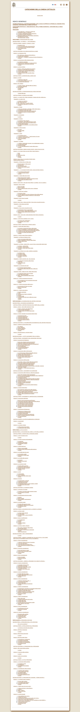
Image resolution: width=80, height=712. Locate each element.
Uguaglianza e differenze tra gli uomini (25, 505)
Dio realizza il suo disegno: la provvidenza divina (27, 124)
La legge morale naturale (23, 512)
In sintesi (19, 49)
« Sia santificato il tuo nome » (24, 696)
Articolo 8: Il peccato (17, 478)
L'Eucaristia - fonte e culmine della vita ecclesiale (28, 361)
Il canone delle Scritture (22, 71)
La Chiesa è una (21, 252)
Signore (19, 156)
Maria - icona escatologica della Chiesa (26, 275)
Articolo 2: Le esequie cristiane (19, 425)
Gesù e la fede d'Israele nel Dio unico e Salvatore (28, 188)
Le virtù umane (21, 473)
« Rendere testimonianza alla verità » (25, 599)
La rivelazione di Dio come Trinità (24, 109)
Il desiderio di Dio (21, 45)
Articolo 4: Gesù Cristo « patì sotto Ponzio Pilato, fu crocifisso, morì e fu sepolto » (29, 182)
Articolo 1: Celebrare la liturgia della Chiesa (22, 324)
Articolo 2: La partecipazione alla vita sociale (22, 495)
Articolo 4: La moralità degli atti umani (21, 452)
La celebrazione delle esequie (24, 427)
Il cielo (19, 293)
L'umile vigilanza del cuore (23, 671)
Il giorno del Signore (22, 558)
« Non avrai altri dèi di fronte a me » (25, 544)
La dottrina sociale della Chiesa (24, 590)
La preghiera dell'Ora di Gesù (24, 674)
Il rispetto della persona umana (24, 504)
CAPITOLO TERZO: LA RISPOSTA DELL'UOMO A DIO (24, 75)
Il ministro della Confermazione (24, 356)
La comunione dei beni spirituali (24, 267)
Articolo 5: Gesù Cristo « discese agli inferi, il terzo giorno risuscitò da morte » (29, 202)
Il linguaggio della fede (22, 86)
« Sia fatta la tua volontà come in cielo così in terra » (28, 698)
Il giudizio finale (21, 296)
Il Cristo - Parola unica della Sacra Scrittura (26, 68)
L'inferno (19, 295)
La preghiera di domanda (23, 640)
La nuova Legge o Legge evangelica (25, 514)
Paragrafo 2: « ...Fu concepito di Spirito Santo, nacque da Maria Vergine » (29, 169)
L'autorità (20, 497)
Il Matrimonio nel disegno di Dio (24, 411)
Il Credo (19, 89)
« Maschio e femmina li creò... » (24, 580)
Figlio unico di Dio (21, 155)
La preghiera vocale (22, 663)
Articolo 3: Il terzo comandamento (20, 555)
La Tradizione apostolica (23, 61)
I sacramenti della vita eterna (23, 319)
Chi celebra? (20, 326)
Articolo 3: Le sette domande (19, 694)
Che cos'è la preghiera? (22, 624)
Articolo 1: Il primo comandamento (20, 540)
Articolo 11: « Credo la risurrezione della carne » (23, 284)
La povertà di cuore (22, 616)
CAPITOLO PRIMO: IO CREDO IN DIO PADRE (23, 95)
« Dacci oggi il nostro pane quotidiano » (26, 699)
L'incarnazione (21, 164)
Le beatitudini (20, 441)
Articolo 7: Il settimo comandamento (20, 586)
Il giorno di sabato (21, 557)
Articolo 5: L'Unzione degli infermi (20, 387)
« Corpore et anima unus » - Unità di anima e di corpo (29, 136)
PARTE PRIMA (16, 39)
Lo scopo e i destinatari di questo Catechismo (27, 33)
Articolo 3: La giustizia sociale (19, 502)
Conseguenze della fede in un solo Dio (26, 104)
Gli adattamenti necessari (23, 36)
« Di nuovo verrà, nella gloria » (24, 220)
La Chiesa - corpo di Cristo (23, 247)
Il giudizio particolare (22, 292)
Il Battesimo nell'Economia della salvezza (26, 343)
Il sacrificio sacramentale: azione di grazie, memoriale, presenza (31, 365)
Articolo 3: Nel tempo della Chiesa (20, 637)
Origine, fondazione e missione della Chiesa (27, 240)
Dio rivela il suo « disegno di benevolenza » (26, 55)
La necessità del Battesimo (23, 347)
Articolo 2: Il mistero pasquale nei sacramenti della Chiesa (25, 313)
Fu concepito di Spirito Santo (23, 171)
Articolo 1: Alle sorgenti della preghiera (21, 648)
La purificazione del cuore (23, 608)
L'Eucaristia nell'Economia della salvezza (26, 363)
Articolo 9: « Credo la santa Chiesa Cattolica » (22, 235)
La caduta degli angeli (22, 144)
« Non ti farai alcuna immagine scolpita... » (26, 545)
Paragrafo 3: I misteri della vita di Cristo (22, 175)
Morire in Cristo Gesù (22, 287)
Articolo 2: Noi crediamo (18, 83)
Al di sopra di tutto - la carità (23, 37)
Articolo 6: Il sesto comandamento (20, 578)
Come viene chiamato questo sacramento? (26, 342)
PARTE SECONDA (17, 301)
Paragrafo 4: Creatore (18, 118)
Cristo (19, 154)
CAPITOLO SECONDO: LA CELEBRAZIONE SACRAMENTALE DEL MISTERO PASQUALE (32, 322)
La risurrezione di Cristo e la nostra (25, 286)
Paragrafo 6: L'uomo (18, 133)
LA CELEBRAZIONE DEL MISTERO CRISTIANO (31, 301)
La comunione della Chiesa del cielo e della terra (28, 268)
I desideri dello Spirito (22, 615)
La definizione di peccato (23, 481)
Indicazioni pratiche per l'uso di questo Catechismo (28, 35)
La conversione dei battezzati (24, 376)
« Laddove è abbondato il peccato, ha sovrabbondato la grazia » (31, 143)
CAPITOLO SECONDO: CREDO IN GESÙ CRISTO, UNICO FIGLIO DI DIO (28, 149)
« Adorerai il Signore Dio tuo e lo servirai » (26, 542)
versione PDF (40, 15)
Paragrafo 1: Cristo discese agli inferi (21, 204)
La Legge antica (21, 513)
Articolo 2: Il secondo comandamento (20, 548)
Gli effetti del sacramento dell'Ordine (25, 406)
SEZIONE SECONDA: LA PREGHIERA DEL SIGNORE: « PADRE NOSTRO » (28, 677)
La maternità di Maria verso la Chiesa (25, 273)
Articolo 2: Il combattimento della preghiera (22, 668)
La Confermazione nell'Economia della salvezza (27, 352)
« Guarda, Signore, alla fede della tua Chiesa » (27, 85)
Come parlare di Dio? (22, 48)
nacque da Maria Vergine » (19, 160)
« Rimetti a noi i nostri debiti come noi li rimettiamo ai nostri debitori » (32, 700)
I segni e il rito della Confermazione (25, 353)
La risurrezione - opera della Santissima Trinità (27, 210)
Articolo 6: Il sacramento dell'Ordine (20, 398)
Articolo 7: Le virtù (17, 471)
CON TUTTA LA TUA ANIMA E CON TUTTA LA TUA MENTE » (26, 538)
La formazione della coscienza (24, 466)
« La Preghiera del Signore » (23, 682)
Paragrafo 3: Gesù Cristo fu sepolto (21, 198)
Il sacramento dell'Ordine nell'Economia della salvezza (29, 401)
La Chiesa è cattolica (22, 254)
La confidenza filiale (22, 672)
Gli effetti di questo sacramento (24, 382)
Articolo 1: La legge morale (18, 511)
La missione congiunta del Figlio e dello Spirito (27, 228)
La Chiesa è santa (21, 253)
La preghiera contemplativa (23, 665)
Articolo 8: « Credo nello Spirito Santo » (21, 226)
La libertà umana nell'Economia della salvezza (27, 449)
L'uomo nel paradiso (22, 138)
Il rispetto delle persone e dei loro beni (25, 589)
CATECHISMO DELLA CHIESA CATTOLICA (40, 9)
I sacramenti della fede (22, 317)
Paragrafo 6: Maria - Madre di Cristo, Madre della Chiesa (25, 271)
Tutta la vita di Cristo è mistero (24, 177)
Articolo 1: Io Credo (17, 77)
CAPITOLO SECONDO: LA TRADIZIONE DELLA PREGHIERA (26, 646)
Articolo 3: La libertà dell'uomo (19, 446)
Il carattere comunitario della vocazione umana (27, 491)
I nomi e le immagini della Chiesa (24, 239)
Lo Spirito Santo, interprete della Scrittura (26, 70)
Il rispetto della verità (22, 601)
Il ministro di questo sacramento (24, 381)
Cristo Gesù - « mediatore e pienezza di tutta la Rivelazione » (30, 57)
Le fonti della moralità (22, 454)
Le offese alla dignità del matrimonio (25, 583)
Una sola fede (20, 87)
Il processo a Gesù (21, 193)
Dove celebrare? (21, 329)
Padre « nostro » (21, 690)
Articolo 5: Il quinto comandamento (20, 571)
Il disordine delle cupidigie (23, 614)
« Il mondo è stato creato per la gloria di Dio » (27, 122)
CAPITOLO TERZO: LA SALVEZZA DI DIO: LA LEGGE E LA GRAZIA (27, 509)
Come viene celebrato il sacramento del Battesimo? (28, 344)
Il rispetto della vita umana (23, 573)
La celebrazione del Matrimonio (24, 412)
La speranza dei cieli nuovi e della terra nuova (27, 297)
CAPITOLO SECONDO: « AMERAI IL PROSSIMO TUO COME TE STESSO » (29, 561)
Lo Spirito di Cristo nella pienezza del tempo (27, 231)
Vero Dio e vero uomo (22, 165)
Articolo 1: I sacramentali (18, 421)
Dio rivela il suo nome (22, 102)
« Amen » (20, 299)
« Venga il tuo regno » (22, 697)
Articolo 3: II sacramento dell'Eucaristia (21, 359)
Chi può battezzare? (22, 346)
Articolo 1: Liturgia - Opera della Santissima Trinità (23, 306)
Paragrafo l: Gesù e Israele (19, 184)
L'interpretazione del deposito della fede (26, 63)
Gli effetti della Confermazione (24, 354)
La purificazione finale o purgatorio (25, 294)
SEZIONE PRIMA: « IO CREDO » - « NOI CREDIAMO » (24, 41)
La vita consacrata (21, 262)
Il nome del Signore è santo (23, 550)
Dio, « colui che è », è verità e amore (25, 103)
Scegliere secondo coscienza (24, 467)
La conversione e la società (23, 492)
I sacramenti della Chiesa (23, 316)
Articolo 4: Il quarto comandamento (20, 562)
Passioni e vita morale (22, 461)
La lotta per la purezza (22, 609)
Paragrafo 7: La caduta (18, 141)
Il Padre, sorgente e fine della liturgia (25, 308)
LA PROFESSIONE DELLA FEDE (26, 39)
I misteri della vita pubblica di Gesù (25, 179)
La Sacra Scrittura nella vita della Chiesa (26, 72)
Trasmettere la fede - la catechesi (25, 32)
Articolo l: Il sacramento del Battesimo (21, 340)
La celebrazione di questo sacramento (25, 403)
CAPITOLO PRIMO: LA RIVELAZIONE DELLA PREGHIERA (25, 625)
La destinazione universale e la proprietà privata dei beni (29, 588)
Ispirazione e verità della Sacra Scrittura (26, 69)
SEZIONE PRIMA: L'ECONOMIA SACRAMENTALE (23, 303)
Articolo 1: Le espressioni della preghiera (21, 661)
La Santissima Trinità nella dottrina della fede (27, 110)
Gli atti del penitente (22, 380)
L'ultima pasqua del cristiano (23, 426)
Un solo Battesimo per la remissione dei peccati (27, 280)
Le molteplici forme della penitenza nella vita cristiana (28, 378)
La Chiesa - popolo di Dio (23, 246)
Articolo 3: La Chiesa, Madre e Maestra (21, 525)
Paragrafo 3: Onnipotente (19, 114)
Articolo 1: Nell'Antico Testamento (20, 629)
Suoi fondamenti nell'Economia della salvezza (27, 389)
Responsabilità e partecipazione (24, 499)
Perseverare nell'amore (22, 673)
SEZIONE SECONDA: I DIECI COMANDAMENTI (23, 533)
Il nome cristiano (21, 552)
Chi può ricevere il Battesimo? (24, 345)
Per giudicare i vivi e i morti (23, 221)
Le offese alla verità (22, 600)
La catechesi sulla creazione (23, 120)
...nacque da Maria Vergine (23, 172)
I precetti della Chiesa (22, 528)
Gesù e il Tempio (21, 187)
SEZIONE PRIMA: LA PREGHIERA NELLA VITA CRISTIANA (25, 622)
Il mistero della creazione (23, 123)
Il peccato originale (21, 145)
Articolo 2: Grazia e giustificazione (20, 517)
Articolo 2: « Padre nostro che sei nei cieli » (22, 686)
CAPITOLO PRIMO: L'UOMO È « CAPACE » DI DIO (24, 43)
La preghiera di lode (22, 643)
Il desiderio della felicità (22, 442)
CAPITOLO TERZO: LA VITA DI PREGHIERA (22, 659)
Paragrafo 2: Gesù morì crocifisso (20, 191)
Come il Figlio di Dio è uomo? (24, 166)
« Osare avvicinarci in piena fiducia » (25, 688)
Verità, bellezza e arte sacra (23, 603)
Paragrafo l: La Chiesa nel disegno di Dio (22, 237)
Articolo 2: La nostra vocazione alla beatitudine (22, 439)
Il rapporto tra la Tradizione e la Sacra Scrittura (27, 62)
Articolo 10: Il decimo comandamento (20, 612)
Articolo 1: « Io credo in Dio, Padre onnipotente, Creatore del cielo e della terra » (29, 97)
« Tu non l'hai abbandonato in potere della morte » (28, 146)
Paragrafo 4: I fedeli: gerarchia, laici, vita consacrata (24, 258)
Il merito (19, 521)
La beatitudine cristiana (22, 443)
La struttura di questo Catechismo (25, 34)
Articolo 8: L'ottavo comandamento (20, 596)
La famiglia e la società (22, 565)
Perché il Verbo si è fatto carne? (24, 163)
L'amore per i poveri (22, 593)
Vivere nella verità (21, 598)
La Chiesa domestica (22, 416)
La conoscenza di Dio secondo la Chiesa (26, 47)
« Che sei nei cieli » (22, 691)
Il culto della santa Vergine (23, 274)
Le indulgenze (20, 383)
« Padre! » (20, 689)
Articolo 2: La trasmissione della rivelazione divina (23, 60)
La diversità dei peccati (22, 482)
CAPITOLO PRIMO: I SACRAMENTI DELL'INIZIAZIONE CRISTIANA (27, 338)
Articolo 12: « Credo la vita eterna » (20, 290)
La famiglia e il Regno (22, 567)
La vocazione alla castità (23, 581)
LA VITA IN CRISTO (23, 429)
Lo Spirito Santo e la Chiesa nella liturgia (26, 310)
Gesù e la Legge (21, 186)
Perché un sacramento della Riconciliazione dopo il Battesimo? (30, 375)
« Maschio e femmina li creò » (24, 137)
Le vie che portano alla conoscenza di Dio (26, 46)
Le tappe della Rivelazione (23, 56)
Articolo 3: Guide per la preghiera (20, 656)
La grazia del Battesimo (22, 348)
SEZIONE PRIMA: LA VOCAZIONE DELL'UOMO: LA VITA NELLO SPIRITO (28, 431)
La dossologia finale (22, 703)
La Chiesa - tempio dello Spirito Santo (25, 248)
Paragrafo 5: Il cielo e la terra (20, 127)
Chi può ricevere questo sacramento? (25, 355)
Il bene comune (21, 498)
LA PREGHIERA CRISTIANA (26, 620)
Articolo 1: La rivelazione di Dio (19, 53)
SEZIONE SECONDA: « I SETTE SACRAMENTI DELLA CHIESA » (26, 336)
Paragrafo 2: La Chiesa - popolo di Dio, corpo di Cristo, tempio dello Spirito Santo (30, 244)
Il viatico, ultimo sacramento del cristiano (26, 393)
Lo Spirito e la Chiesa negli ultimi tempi (26, 232)
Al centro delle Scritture (22, 681)
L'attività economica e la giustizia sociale (26, 591)
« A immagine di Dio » (22, 135)
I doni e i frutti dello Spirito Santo (24, 475)
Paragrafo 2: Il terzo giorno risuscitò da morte (23, 207)
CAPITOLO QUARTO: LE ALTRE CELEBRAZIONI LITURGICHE (26, 419)
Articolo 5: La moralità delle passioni (20, 458)
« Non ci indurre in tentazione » (24, 701)
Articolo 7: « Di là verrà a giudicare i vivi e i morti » (23, 218)
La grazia (20, 520)
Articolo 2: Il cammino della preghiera (20, 652)
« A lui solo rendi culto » (22, 543)
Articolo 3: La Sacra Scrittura (19, 66)
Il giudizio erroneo (21, 468)
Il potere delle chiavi (22, 281)
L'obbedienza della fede (22, 79)
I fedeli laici (20, 261)
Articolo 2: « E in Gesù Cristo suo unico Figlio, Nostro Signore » (26, 151)
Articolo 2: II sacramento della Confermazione (22, 351)
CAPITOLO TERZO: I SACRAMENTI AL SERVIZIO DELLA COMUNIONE (28, 396)
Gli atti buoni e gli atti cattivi (23, 455)
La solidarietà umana (22, 506)
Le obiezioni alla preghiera (23, 670)
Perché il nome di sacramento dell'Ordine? (26, 400)
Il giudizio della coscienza (23, 465)
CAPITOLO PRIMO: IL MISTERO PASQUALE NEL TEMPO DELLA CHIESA (28, 304)
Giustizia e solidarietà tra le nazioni (25, 592)
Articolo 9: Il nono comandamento (20, 606)
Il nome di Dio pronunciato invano (24, 551)
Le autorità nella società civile (24, 568)
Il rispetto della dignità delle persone (25, 574)
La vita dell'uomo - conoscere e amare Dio (26, 31)
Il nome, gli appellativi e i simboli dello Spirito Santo (28, 229)
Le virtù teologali (21, 474)
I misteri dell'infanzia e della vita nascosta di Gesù (28, 178)
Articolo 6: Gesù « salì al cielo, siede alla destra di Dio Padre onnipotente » (28, 214)
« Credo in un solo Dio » (23, 101)
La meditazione (21, 664)
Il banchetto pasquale (22, 366)
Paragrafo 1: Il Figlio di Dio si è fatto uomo (22, 162)
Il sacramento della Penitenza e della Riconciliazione (28, 379)
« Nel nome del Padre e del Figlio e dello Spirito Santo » (29, 108)
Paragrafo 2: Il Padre (18, 107)
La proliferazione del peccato (23, 484)
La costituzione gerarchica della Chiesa (26, 260)
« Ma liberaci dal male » (22, 702)
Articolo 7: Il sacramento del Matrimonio (21, 409)
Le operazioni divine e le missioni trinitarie (26, 111)
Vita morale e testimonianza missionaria (26, 529)
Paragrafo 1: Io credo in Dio (19, 99)
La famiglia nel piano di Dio (23, 564)
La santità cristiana (21, 522)
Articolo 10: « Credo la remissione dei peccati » (23, 278)
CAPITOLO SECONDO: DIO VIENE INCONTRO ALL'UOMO (25, 51)
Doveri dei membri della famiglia (24, 566)
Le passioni (20, 460)
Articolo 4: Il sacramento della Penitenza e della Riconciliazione (26, 372)
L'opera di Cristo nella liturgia (24, 309)
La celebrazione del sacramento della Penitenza (27, 384)
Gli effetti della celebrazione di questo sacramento (28, 392)
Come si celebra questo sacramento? (25, 391)
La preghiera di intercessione (24, 641)
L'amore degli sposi (22, 582)
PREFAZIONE (16, 29)
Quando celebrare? (22, 328)
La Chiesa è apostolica (22, 255)
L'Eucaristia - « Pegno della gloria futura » (26, 367)
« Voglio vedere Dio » (22, 617)
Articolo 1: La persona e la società (20, 489)
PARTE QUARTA (16, 620)
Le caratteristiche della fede (23, 81)
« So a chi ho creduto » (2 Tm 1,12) (25, 80)
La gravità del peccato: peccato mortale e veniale (28, 483)
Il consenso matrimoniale (23, 413)
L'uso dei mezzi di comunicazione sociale (26, 602)
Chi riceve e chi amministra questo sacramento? (27, 390)
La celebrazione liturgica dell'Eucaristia (26, 364)
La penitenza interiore (22, 377)
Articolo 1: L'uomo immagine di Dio (20, 435)
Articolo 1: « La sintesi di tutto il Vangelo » (21, 679)
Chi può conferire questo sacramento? (25, 404)
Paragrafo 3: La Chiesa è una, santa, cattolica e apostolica (26, 251)
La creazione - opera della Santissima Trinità (27, 121)
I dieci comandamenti (22, 531)
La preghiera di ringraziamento (24, 642)
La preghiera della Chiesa (23, 683)
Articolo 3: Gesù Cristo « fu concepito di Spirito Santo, (24, 159)
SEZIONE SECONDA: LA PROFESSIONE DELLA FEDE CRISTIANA (27, 91)
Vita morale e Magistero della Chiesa (25, 527)
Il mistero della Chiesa (22, 241)
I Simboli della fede (22, 93)
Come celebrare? (21, 327)
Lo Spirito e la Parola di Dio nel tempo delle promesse (29, 230)
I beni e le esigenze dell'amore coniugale (26, 415)
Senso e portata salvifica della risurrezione (26, 211)
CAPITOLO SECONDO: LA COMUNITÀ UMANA (23, 487)
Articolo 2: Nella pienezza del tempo (20, 633)
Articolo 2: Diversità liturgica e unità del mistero (22, 332)
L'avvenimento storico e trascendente (25, 209)
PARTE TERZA (16, 429)
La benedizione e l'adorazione (24, 639)
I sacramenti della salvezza (23, 318)
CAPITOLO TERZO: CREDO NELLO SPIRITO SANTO (24, 224)
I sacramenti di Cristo (22, 315)
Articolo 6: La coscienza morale (19, 464)
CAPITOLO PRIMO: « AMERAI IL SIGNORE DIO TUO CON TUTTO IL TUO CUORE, (30, 537)
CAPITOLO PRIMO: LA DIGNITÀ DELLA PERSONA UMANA (25, 433)
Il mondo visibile (21, 130)
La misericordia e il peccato (23, 480)
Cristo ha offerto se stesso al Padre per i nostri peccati (29, 195)
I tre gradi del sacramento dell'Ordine (25, 402)
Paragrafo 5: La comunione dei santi (21, 265)
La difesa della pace (22, 575)
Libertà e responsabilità (22, 448)
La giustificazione (21, 519)
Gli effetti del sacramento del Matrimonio (26, 414)
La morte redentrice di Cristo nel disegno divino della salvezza (30, 194)
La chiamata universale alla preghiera (25, 627)
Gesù (19, 153)
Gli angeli (20, 129)
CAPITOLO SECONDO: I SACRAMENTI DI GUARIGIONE (25, 370)
